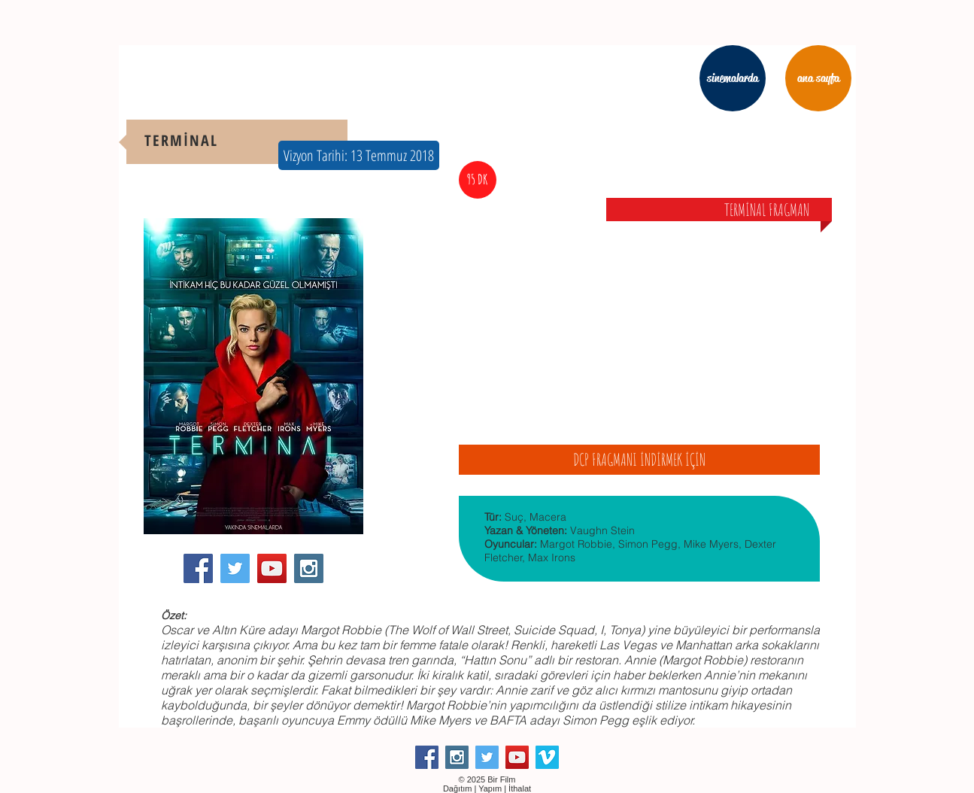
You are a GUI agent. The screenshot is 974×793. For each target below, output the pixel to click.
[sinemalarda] (732, 78)
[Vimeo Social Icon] (547, 757)
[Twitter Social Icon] (235, 568)
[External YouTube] (639, 319)
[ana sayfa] (818, 78)
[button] (358, 155)
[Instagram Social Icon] (308, 568)
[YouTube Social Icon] (272, 568)
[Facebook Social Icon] (198, 568)
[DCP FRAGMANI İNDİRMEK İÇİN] (639, 460)
